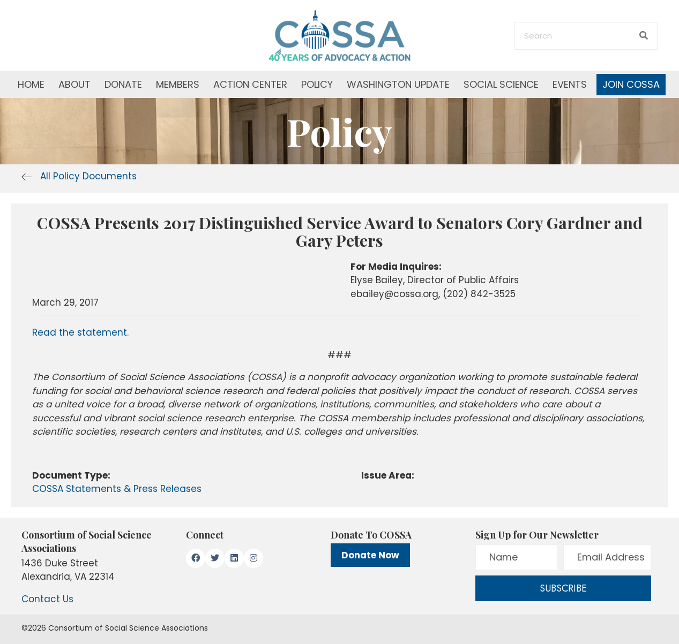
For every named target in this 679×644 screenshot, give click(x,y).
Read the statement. (80, 332)
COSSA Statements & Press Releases (117, 488)
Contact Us (47, 599)
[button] (195, 558)
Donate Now (370, 555)
